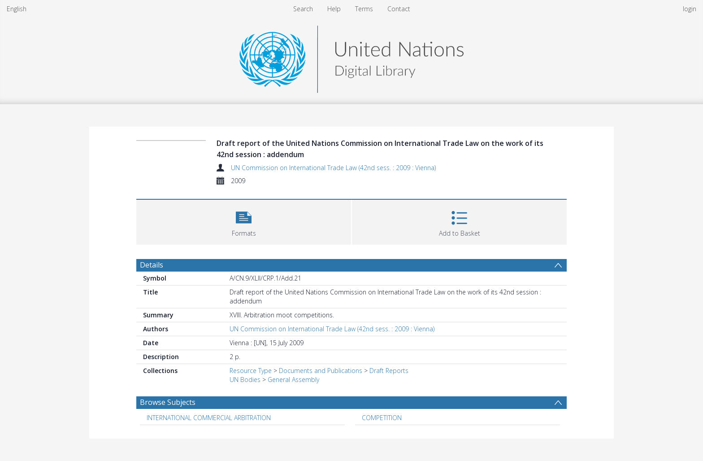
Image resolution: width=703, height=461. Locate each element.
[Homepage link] (351, 56)
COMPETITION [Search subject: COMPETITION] (382, 417)
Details (151, 265)
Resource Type (251, 370)
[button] (243, 221)
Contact (398, 8)
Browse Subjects (167, 402)
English (16, 8)
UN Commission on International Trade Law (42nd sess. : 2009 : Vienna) (333, 167)
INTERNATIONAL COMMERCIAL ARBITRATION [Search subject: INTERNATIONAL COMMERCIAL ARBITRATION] (209, 417)
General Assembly (293, 379)
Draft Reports (388, 370)
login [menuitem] (689, 8)
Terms (364, 8)
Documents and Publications (320, 370)
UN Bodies (245, 379)
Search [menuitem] (303, 8)
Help (334, 8)
